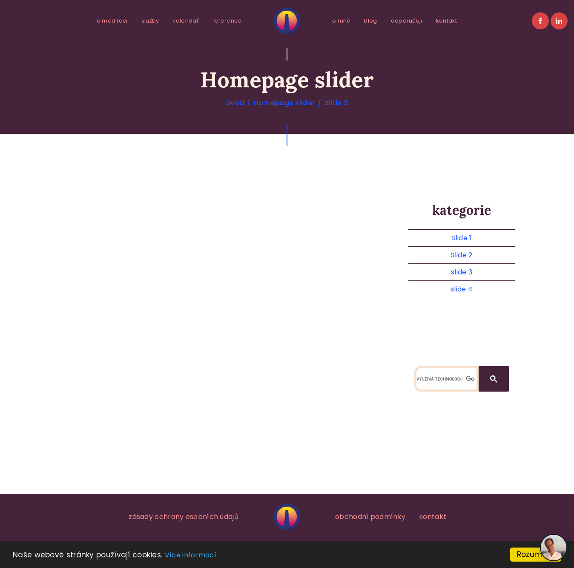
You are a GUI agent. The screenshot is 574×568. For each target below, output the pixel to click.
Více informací (190, 555)
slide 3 (461, 272)
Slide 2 (336, 102)
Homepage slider (284, 102)
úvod (235, 102)
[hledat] (445, 378)
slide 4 (462, 289)
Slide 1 (461, 238)
